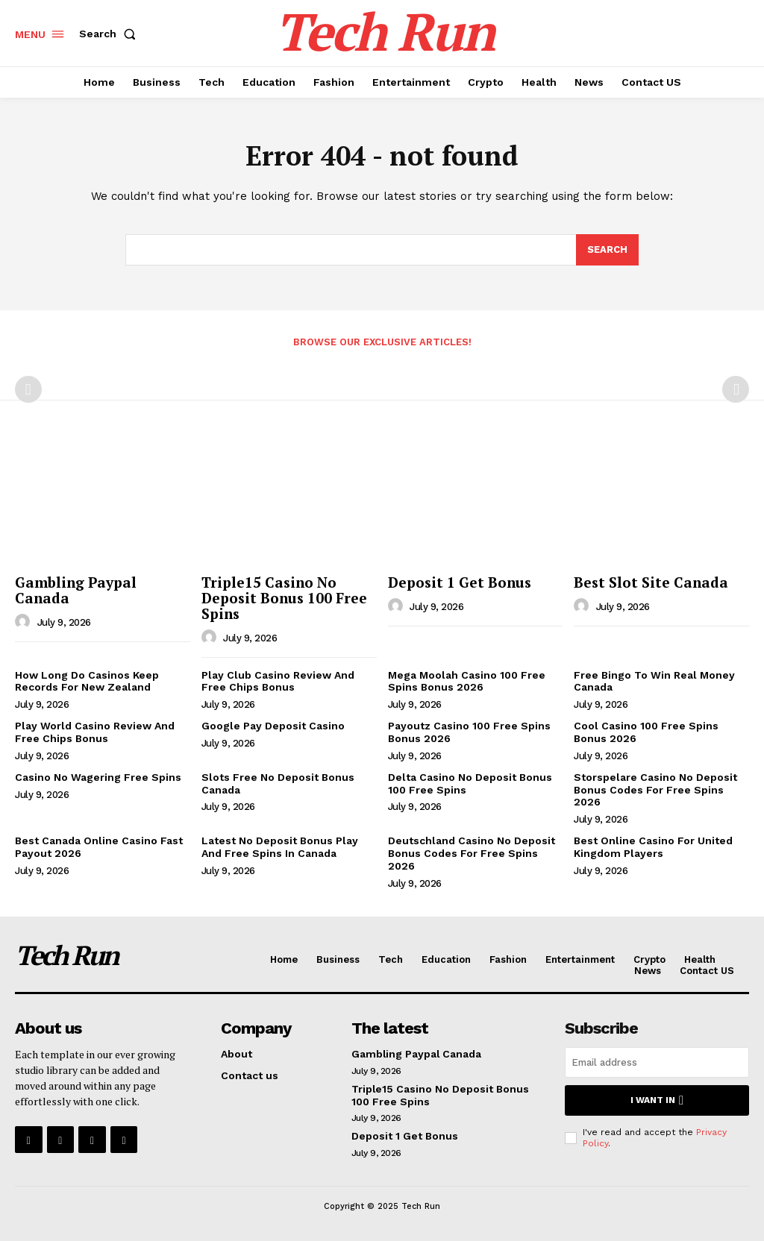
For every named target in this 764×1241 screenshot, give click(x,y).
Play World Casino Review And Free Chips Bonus (95, 732)
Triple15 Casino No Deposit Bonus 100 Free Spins (284, 598)
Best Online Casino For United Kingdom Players (653, 847)
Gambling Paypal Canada (76, 590)
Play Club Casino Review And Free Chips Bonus (277, 681)
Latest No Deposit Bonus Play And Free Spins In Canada (279, 847)
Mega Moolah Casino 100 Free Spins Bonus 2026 (466, 681)
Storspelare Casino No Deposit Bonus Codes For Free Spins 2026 (655, 789)
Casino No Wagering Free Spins (98, 777)
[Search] (607, 250)
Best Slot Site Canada (651, 582)
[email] (657, 1062)
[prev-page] (28, 389)
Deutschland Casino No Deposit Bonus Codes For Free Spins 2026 (471, 853)
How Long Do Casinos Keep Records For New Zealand (87, 681)
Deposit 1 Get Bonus (459, 582)
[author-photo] (24, 622)
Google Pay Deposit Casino (273, 726)
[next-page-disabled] (735, 389)
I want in (656, 1100)
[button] (110, 33)
